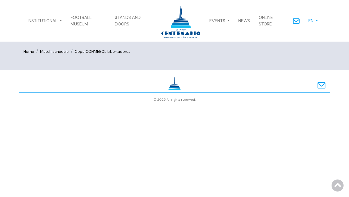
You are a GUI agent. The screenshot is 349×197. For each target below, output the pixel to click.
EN (311, 21)
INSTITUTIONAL (43, 21)
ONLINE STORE (266, 21)
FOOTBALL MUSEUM (81, 21)
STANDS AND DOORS (128, 21)
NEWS (244, 21)
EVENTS (217, 21)
